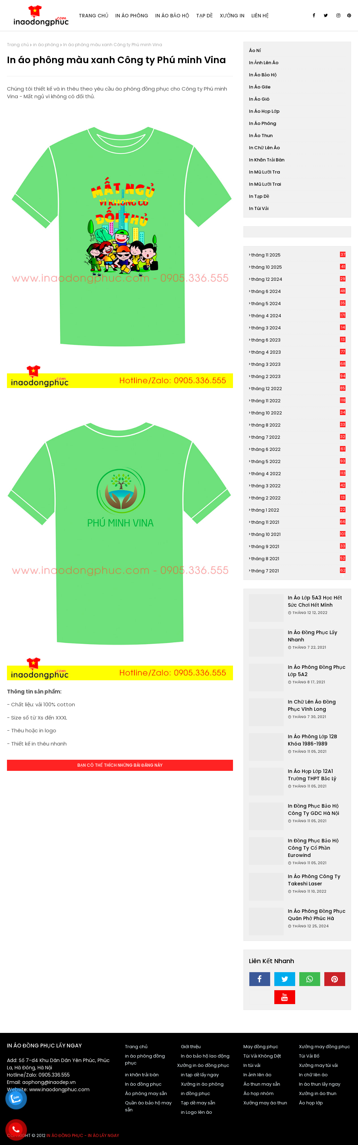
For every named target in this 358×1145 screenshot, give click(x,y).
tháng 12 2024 (298, 279)
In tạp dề (259, 196)
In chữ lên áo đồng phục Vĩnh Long (312, 705)
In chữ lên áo (264, 147)
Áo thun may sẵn (261, 1084)
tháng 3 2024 (298, 328)
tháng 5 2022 (298, 461)
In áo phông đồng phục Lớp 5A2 (316, 671)
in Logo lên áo (196, 1112)
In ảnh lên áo (263, 62)
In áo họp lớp (264, 111)
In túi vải (258, 208)
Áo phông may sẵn (146, 1093)
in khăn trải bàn (142, 1074)
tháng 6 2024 (298, 291)
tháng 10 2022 (298, 413)
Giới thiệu (191, 1046)
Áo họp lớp (311, 1103)
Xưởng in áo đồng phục (203, 1065)
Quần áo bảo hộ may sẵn (148, 1106)
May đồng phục (260, 1046)
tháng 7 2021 (298, 570)
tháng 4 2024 (298, 315)
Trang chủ (18, 45)
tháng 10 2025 (298, 267)
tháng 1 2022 (298, 510)
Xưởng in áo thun (317, 1093)
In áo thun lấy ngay (319, 1084)
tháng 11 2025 (298, 255)
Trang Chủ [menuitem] (93, 15)
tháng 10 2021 (298, 534)
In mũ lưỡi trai (265, 184)
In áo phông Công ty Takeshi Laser (314, 880)
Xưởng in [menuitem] (232, 15)
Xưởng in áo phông (202, 1084)
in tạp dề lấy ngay (200, 1074)
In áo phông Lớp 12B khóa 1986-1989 (312, 740)
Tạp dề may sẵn (198, 1103)
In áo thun (261, 135)
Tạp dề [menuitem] (204, 15)
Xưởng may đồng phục (324, 1046)
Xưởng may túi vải (318, 1065)
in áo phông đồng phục (145, 1059)
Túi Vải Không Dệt (262, 1056)
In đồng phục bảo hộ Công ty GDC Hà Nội (313, 809)
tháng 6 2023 (298, 340)
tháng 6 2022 (298, 449)
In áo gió (259, 99)
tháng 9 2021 (298, 546)
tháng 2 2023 (298, 376)
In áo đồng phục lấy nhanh (312, 636)
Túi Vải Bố (309, 1056)
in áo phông (46, 45)
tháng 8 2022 (298, 425)
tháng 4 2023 (298, 352)
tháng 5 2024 (298, 303)
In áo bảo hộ (263, 74)
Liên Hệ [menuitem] (260, 15)
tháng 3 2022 (298, 485)
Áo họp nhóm (258, 1093)
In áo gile (259, 87)
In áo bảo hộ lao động (205, 1056)
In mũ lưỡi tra (264, 172)
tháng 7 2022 (298, 437)
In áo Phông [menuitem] (131, 15)
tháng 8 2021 (298, 558)
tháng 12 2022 (298, 388)
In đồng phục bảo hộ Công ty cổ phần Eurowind (313, 848)
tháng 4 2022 (298, 473)
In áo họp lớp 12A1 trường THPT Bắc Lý (312, 775)
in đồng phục (195, 1093)
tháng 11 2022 (298, 400)
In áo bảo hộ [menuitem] (172, 15)
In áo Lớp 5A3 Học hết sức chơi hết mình (315, 601)
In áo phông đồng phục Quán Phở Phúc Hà (316, 915)
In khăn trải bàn (266, 160)
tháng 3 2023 (298, 364)
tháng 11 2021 (298, 522)
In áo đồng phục (143, 1084)
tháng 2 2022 (298, 498)
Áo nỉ (255, 50)
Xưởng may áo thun (265, 1103)
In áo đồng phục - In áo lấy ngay (83, 1135)
